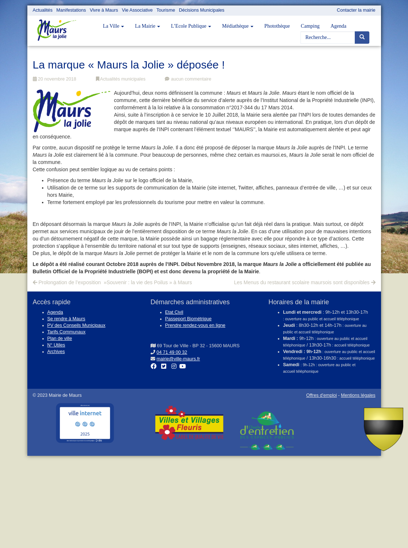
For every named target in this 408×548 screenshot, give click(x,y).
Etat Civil (174, 312)
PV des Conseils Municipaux (76, 325)
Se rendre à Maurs (66, 318)
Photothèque (277, 26)
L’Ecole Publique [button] (191, 26)
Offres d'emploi (321, 395)
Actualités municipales (120, 79)
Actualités (43, 10)
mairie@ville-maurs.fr (178, 358)
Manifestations (71, 10)
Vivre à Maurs (104, 10)
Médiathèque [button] (237, 26)
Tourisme (165, 10)
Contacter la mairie (356, 10)
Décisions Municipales (202, 10)
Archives (56, 351)
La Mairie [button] (147, 26)
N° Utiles (56, 345)
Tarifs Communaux (66, 331)
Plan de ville (59, 338)
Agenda (338, 26)
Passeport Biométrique (188, 318)
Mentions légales (358, 395)
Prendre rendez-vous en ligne (195, 325)
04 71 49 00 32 (171, 352)
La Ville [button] (113, 26)
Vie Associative (137, 10)
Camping (310, 26)
